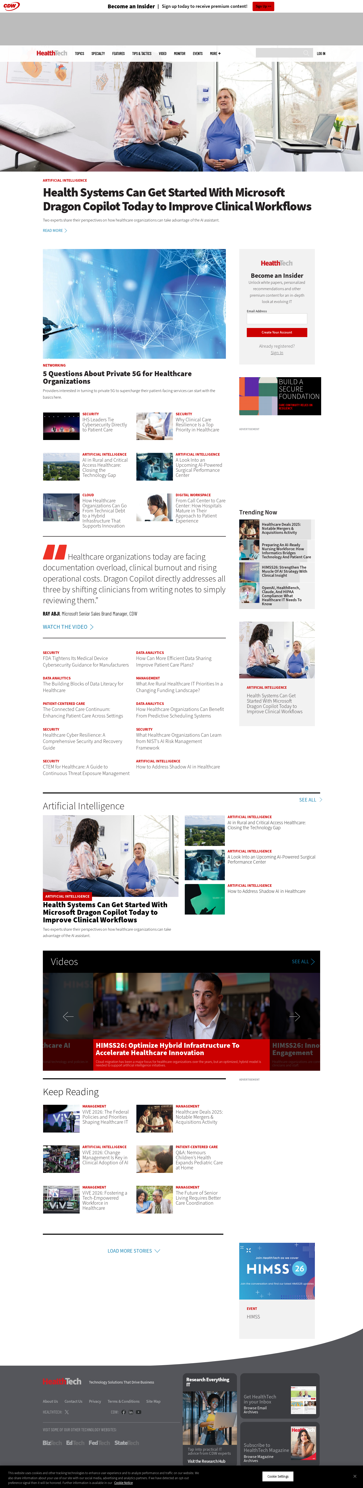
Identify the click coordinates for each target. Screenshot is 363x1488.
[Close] (354, 1476)
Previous (68, 1022)
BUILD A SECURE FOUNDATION (299, 389)
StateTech (126, 1443)
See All (307, 800)
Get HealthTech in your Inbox (260, 1399)
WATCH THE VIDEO (69, 626)
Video (162, 54)
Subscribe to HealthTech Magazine (266, 1448)
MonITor (179, 54)
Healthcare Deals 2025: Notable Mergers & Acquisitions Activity (281, 528)
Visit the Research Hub (206, 1461)
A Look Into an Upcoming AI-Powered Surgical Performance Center (199, 468)
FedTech (99, 1443)
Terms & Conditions (124, 1401)
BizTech (52, 1443)
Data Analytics (150, 652)
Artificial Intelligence (65, 180)
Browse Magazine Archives (259, 1459)
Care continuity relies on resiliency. (296, 406)
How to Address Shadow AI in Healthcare (267, 891)
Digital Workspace (193, 495)
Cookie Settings (277, 1476)
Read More (56, 231)
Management (148, 678)
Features (118, 54)
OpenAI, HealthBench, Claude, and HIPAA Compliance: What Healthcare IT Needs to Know (282, 596)
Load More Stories (130, 1251)
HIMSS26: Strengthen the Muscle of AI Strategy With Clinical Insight (284, 571)
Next (295, 1022)
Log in (321, 53)
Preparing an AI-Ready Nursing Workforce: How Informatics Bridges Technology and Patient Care (286, 551)
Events (197, 54)
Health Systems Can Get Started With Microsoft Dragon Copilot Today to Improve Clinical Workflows (105, 912)
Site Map (153, 1401)
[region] (181, 1477)
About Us (50, 1401)
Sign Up (261, 6)
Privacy (95, 1401)
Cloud (88, 495)
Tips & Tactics (141, 54)
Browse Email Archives (255, 1410)
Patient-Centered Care (64, 703)
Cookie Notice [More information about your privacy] (123, 1483)
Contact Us (73, 1401)
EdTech (75, 1443)
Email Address (257, 311)
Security (90, 414)
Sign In (277, 353)
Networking (54, 365)
